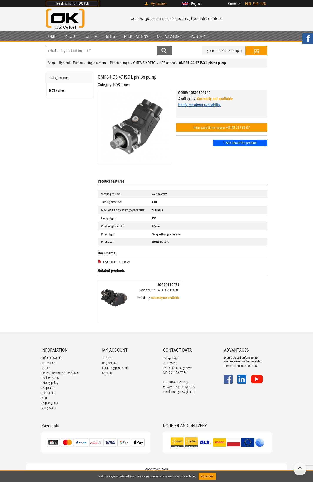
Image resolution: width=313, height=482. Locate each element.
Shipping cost (49, 403)
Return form (48, 363)
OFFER (91, 36)
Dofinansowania (51, 358)
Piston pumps (119, 63)
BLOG (110, 36)
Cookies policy (50, 378)
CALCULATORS (169, 36)
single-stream (96, 63)
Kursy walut (48, 408)
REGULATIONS (136, 36)
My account (159, 4)
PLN (248, 4)
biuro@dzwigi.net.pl (183, 392)
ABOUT (71, 36)
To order (107, 358)
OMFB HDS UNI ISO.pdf (114, 262)
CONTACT (198, 36)
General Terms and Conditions (60, 373)
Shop (51, 63)
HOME (51, 36)
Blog (44, 398)
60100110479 (168, 284)
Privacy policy (49, 383)
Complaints (48, 393)
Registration (109, 363)
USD (263, 4)
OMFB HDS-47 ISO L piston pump (159, 289)
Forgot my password (115, 368)
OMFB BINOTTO (144, 63)
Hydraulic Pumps (71, 63)
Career (45, 368)
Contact (107, 373)
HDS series (167, 63)
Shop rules (48, 388)
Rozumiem (207, 476)
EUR (255, 4)
